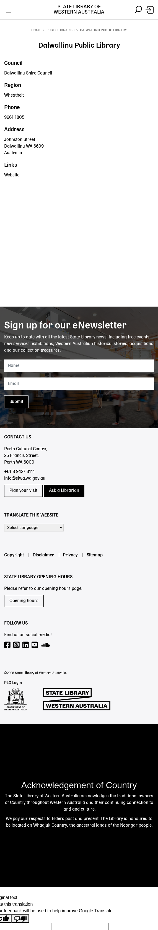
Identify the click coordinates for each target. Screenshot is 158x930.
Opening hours (23, 601)
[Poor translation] (20, 918)
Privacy (70, 555)
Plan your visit (23, 491)
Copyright (14, 555)
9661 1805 (14, 118)
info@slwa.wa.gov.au (24, 479)
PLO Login (13, 683)
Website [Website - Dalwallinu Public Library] (11, 175)
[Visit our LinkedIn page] (25, 645)
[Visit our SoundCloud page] (46, 645)
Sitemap (95, 555)
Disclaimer (43, 555)
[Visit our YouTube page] (35, 645)
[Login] (150, 10)
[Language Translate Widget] (34, 527)
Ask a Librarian (64, 491)
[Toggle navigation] (8, 10)
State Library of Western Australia (79, 9)
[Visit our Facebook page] (7, 645)
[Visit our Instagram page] (16, 645)
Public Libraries (60, 30)
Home (36, 30)
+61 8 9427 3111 (19, 472)
